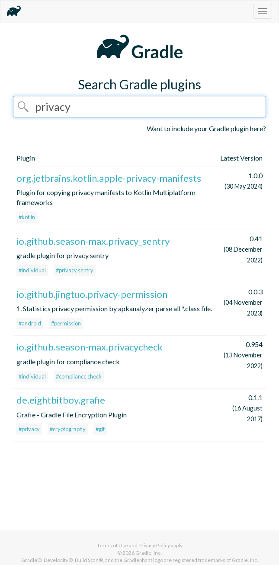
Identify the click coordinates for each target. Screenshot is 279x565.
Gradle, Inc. (148, 552)
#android (30, 323)
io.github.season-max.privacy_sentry (93, 241)
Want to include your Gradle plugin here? (206, 128)
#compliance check (79, 376)
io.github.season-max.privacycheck (89, 347)
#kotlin (27, 217)
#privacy (29, 429)
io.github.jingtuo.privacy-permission (91, 294)
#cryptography (68, 429)
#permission (66, 323)
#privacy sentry (74, 270)
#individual (32, 270)
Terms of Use (112, 545)
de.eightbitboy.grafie (60, 400)
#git (100, 429)
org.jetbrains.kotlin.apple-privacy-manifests (108, 178)
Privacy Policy (154, 545)
